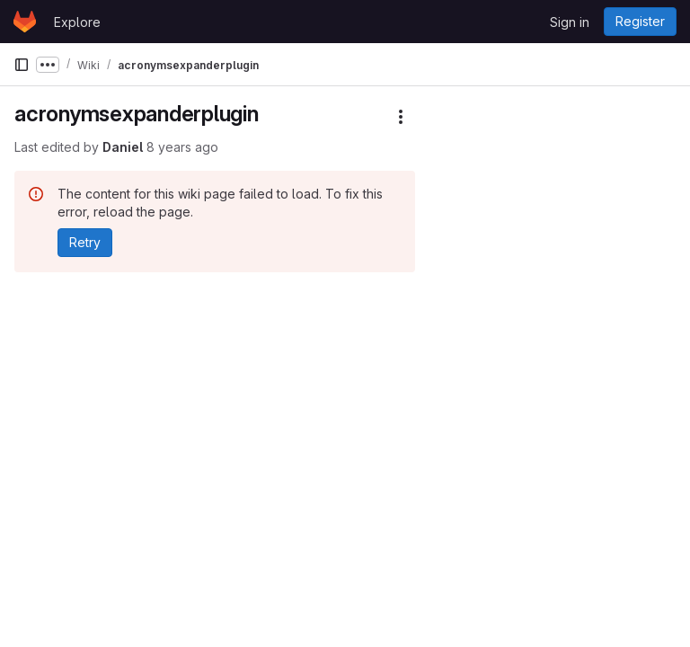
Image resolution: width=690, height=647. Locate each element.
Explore (77, 22)
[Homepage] (25, 21)
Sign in (569, 22)
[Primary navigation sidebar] (21, 64)
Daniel (122, 147)
